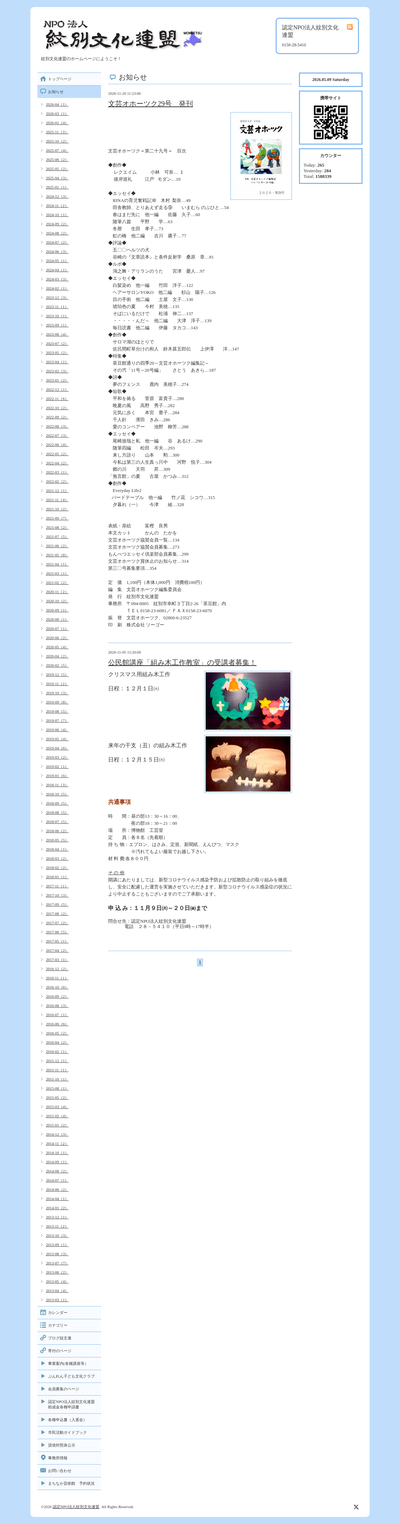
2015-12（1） (57, 1061)
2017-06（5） (57, 932)
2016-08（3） (57, 1005)
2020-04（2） (57, 656)
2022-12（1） (57, 389)
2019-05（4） (57, 739)
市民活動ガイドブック (67, 1432)
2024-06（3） (57, 251)
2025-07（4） (57, 150)
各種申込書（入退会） (67, 1420)
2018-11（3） (57, 785)
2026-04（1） (57, 104)
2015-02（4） (57, 1116)
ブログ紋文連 (59, 1338)
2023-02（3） (57, 371)
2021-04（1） (57, 564)
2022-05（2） (57, 454)
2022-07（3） (57, 435)
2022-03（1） (57, 472)
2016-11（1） (57, 978)
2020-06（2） (57, 638)
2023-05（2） (57, 352)
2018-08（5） (57, 812)
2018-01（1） (57, 877)
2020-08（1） (57, 619)
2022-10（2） (57, 408)
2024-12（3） (57, 196)
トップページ (59, 79)
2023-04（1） (57, 362)
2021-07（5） (57, 536)
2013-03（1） (57, 1300)
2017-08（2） (57, 913)
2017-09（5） (57, 904)
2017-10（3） (57, 895)
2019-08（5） (57, 711)
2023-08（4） (57, 334)
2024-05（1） (57, 261)
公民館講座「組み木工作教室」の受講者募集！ (182, 662)
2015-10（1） (57, 1079)
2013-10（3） (57, 1235)
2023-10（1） (57, 316)
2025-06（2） (57, 159)
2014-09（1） (57, 1162)
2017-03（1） (57, 959)
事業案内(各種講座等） (68, 1363)
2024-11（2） (57, 205)
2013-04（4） (57, 1290)
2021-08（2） (57, 527)
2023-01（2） (57, 380)
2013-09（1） (57, 1244)
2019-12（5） (57, 674)
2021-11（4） (57, 500)
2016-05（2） (57, 1033)
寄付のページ (59, 1351)
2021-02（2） (57, 582)
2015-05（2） (57, 1097)
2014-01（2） (57, 1208)
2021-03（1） (57, 573)
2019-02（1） (57, 766)
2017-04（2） (57, 950)
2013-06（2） (57, 1272)
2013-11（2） (57, 1226)
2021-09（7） (57, 518)
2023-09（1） (57, 325)
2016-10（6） (57, 987)
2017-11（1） (57, 886)
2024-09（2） (57, 224)
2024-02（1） (57, 288)
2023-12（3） (57, 297)
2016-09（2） (57, 996)
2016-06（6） (57, 1024)
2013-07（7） (57, 1263)
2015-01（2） (57, 1125)
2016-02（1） (57, 1051)
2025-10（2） (57, 141)
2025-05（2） (57, 169)
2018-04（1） (57, 849)
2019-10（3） (57, 693)
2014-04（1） (57, 1198)
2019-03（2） (57, 757)
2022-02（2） (57, 481)
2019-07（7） (57, 720)
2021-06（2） (57, 546)
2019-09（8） (57, 702)
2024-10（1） (57, 215)
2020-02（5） (57, 665)
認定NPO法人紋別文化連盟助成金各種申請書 (71, 1404)
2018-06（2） (57, 831)
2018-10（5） (57, 794)
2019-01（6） (57, 775)
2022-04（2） (57, 463)
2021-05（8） (57, 555)
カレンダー (57, 1312)
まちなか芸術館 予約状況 (71, 1483)
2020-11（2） (57, 592)
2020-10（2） (57, 601)
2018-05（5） (57, 840)
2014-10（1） (57, 1153)
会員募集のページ (63, 1389)
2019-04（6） (57, 748)
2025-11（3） (57, 132)
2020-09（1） (57, 610)
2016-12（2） (57, 969)
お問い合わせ (59, 1470)
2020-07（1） (57, 628)
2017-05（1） (57, 941)
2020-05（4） (57, 647)
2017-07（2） (57, 923)
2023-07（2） (57, 343)
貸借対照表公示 (61, 1445)
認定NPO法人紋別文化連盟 (76, 1507)
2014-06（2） (57, 1189)
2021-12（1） (57, 490)
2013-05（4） (57, 1281)
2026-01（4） (57, 123)
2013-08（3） (57, 1254)
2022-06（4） (57, 444)
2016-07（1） (57, 1015)
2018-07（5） (57, 821)
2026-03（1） (57, 113)
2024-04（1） (57, 270)
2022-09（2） (57, 417)
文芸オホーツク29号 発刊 (150, 104)
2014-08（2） (57, 1171)
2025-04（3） (57, 178)
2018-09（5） (57, 803)
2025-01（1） (57, 187)
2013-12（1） (57, 1217)
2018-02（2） (57, 867)
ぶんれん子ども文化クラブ (71, 1376)
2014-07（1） (57, 1180)
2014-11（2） (57, 1143)
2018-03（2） (57, 858)
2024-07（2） (57, 242)
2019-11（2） (57, 684)
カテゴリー (57, 1325)
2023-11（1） (57, 307)
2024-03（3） (57, 279)
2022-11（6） (57, 398)
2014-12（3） (57, 1134)
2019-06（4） (57, 730)
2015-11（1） (57, 1070)
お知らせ (56, 91)
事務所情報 (57, 1458)
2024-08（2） (57, 233)
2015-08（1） (57, 1088)
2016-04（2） (57, 1042)
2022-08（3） (57, 426)
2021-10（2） (57, 509)
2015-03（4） (57, 1107)
